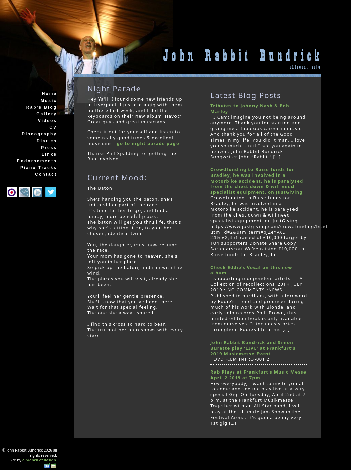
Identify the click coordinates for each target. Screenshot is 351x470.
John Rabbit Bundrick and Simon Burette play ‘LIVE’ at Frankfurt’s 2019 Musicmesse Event (253, 348)
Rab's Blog (41, 107)
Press (49, 147)
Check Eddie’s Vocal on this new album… (251, 270)
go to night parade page (148, 143)
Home (49, 93)
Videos (47, 120)
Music (49, 100)
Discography (39, 134)
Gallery (46, 114)
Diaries (47, 141)
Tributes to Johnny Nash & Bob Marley (249, 108)
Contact (46, 174)
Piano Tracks (38, 167)
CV (53, 127)
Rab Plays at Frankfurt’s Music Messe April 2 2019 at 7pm (258, 375)
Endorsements (37, 161)
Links (49, 154)
